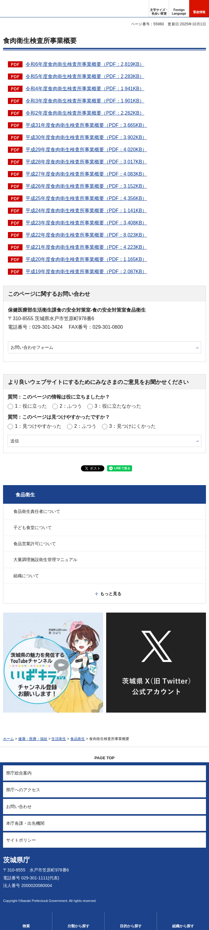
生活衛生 (58, 739)
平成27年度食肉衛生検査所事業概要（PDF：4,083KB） (86, 174)
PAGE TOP (105, 758)
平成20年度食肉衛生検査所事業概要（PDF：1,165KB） (86, 259)
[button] (179, 8)
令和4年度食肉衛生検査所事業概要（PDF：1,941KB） (85, 88)
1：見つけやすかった (38, 426)
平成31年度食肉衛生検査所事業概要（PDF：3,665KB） (86, 125)
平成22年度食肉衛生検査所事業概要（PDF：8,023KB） (86, 235)
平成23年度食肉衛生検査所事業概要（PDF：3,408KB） (86, 222)
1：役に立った (31, 406)
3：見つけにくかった (132, 426)
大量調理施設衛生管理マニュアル (45, 559)
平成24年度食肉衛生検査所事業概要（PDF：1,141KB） (86, 210)
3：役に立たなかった (118, 406)
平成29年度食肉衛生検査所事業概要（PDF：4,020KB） (86, 149)
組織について (26, 575)
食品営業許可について (34, 543)
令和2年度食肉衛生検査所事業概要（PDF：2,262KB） (85, 113)
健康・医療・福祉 (32, 739)
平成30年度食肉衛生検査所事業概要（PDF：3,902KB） (86, 137)
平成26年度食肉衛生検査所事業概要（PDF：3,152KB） (86, 186)
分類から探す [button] (78, 926)
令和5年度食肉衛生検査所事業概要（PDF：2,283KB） (85, 76)
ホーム (8, 739)
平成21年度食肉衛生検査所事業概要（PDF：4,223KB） (86, 247)
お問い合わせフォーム (32, 347)
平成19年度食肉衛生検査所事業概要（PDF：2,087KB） (86, 271)
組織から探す (183, 926)
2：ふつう (71, 406)
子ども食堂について (32, 527)
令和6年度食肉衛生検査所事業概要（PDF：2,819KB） (85, 64)
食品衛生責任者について (36, 511)
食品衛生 (25, 494)
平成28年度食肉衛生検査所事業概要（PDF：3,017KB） (86, 161)
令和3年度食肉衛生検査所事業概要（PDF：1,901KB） (85, 100)
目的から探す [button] (131, 926)
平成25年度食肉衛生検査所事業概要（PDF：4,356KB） (86, 198)
